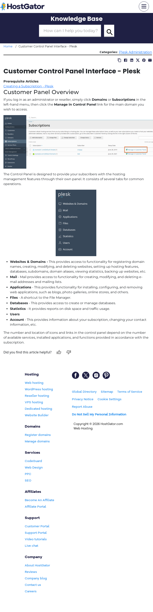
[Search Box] (70, 31)
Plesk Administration (135, 52)
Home (8, 46)
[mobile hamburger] (144, 6)
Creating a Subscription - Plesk (28, 86)
